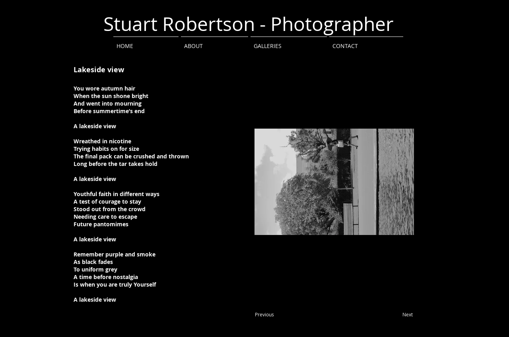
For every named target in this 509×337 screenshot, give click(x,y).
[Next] (407, 315)
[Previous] (264, 315)
